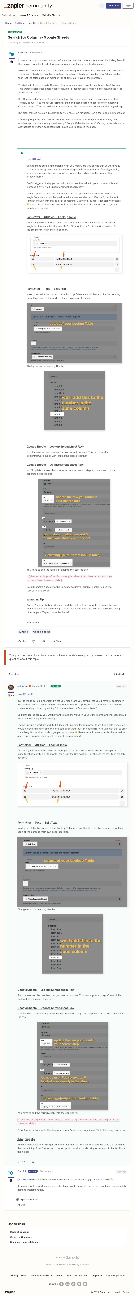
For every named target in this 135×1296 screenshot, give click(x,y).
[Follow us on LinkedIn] (67, 1283)
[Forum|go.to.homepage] (28, 6)
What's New (51, 15)
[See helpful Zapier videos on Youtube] (85, 1283)
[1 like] (27, 1198)
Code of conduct (19, 1231)
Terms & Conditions (55, 1264)
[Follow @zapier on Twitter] (79, 1283)
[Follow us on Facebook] (61, 1283)
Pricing (14, 1274)
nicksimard (22, 685)
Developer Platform (41, 1274)
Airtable (23, 631)
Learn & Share (29, 15)
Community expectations (24, 1241)
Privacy (127, 1291)
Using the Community (22, 1236)
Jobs (68, 1274)
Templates (96, 1274)
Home (8, 23)
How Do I (32, 23)
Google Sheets (41, 631)
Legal (117, 1291)
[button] (113, 6)
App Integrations (115, 1274)
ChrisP (21, 52)
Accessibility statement (78, 1264)
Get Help (8, 15)
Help (23, 1274)
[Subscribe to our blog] (73, 1283)
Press (59, 1274)
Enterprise (81, 1274)
